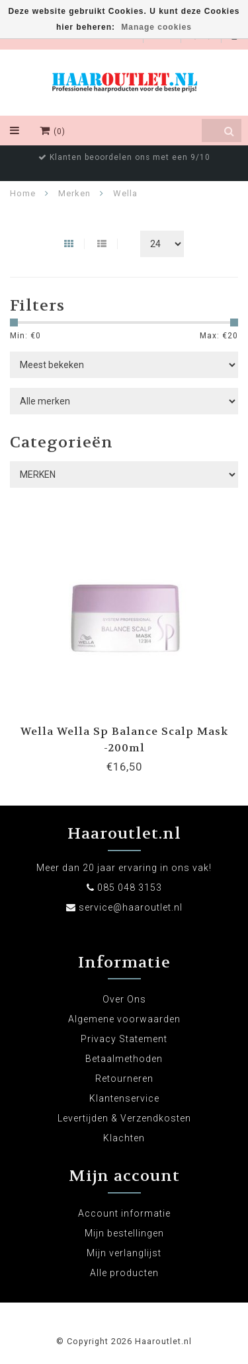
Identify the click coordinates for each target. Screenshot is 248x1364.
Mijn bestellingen (124, 1233)
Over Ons (124, 999)
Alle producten (124, 1273)
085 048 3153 (129, 887)
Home (23, 193)
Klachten (124, 1138)
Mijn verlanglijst (124, 1253)
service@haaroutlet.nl (131, 907)
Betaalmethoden (124, 1058)
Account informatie (124, 1213)
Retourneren (124, 1078)
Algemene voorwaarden (124, 1019)
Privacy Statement (124, 1039)
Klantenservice (124, 1098)
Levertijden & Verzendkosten (124, 1118)
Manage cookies (156, 27)
